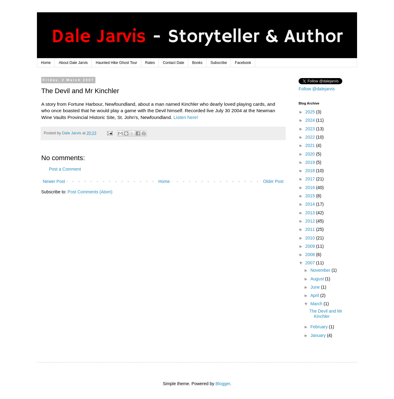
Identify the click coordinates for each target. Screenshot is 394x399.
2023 (310, 128)
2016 (310, 187)
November (320, 270)
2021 (310, 145)
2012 (310, 221)
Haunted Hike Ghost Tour (116, 63)
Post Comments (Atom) (90, 191)
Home (46, 63)
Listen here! (186, 117)
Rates (150, 63)
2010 (310, 237)
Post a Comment (65, 169)
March (317, 303)
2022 (310, 137)
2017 (310, 178)
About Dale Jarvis (73, 63)
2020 (310, 154)
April (315, 295)
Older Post (273, 181)
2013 (310, 212)
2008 (310, 254)
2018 (310, 170)
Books (197, 63)
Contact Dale (173, 63)
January (318, 335)
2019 (310, 162)
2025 (310, 111)
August (317, 278)
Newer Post (54, 181)
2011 (310, 229)
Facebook (243, 63)
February (319, 326)
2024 (310, 120)
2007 (310, 262)
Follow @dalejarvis (317, 88)
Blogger (222, 383)
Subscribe (219, 63)
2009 (310, 246)
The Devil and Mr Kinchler (325, 314)
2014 (310, 204)
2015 (310, 195)
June (315, 287)
